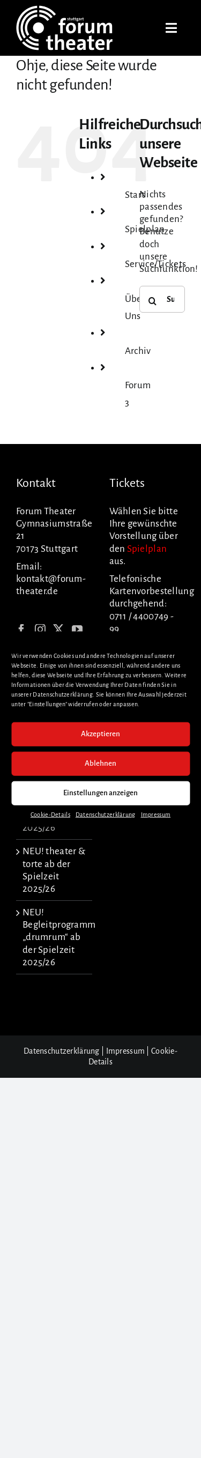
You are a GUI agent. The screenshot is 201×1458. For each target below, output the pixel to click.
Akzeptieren (100, 734)
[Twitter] (58, 629)
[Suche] (152, 300)
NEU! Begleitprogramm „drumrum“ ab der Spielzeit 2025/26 (55, 937)
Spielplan (147, 549)
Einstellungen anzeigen (100, 793)
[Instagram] (40, 629)
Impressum (156, 814)
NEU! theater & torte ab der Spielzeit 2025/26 (54, 870)
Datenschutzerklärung (106, 814)
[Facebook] (21, 629)
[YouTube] (77, 629)
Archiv (138, 351)
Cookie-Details (50, 814)
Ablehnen (100, 763)
